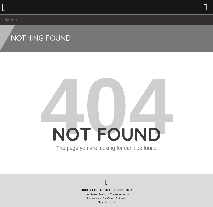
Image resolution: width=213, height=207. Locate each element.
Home (9, 20)
